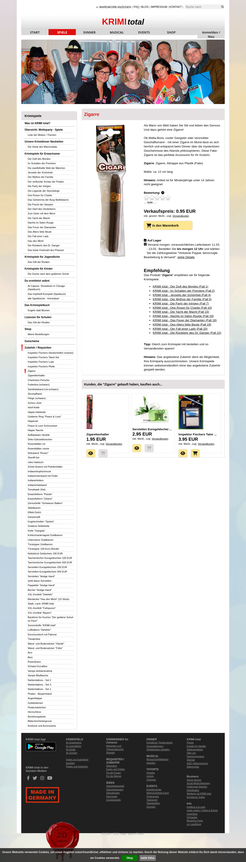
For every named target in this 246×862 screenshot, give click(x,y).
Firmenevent (152, 796)
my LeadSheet (194, 824)
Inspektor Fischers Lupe (41, 361)
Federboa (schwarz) (39, 384)
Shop (28, 329)
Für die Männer (113, 776)
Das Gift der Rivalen (39, 262)
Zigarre (32, 371)
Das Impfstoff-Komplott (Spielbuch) (47, 294)
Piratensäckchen (37, 707)
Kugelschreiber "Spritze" (41, 521)
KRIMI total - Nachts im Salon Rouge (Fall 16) (183, 316)
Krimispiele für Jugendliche (42, 256)
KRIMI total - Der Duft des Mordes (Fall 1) (180, 286)
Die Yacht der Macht (39, 218)
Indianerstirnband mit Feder (43, 476)
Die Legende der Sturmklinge (43, 190)
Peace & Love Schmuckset (42, 425)
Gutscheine (32, 341)
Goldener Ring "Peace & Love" (44, 416)
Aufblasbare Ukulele (39, 435)
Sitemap (191, 760)
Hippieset (33, 421)
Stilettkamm (34, 508)
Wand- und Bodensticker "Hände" (46, 643)
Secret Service (194, 780)
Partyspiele (111, 796)
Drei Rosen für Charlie (40, 195)
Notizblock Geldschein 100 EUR (45, 553)
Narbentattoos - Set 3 (39, 684)
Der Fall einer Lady (38, 236)
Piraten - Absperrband (40, 693)
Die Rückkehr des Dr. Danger (44, 245)
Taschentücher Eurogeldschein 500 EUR (50, 562)
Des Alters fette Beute (39, 231)
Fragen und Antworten (77, 766)
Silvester (110, 752)
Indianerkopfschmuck (39, 471)
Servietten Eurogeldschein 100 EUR (47, 567)
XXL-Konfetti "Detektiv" (40, 594)
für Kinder (71, 749)
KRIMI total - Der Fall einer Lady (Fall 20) (180, 328)
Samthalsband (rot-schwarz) (43, 389)
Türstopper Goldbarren (40, 544)
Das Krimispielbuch (37, 305)
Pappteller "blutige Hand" (41, 585)
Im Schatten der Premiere (42, 163)
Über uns (191, 753)
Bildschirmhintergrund (39, 721)
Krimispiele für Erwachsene (42, 153)
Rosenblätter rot (36, 444)
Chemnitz (151, 780)
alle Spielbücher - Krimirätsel (43, 298)
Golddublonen (35, 703)
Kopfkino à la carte (196, 807)
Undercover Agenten (197, 786)
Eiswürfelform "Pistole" (40, 494)
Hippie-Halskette (37, 412)
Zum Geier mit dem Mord (41, 213)
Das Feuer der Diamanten (42, 227)
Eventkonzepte (153, 789)
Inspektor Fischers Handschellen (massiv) (50, 352)
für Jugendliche (73, 746)
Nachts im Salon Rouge (41, 222)
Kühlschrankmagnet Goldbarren (45, 535)
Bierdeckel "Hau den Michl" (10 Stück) (48, 599)
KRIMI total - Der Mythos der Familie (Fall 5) (182, 299)
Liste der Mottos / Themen (42, 135)
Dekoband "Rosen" (38, 453)
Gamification (193, 790)
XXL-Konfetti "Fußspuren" (42, 608)
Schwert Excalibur (37, 666)
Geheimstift (34, 517)
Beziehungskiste (37, 716)
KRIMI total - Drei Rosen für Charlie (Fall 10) (182, 307)
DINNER (89, 32)
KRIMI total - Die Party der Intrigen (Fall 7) (181, 303)
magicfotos (192, 814)
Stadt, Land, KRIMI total (41, 603)
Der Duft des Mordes (39, 159)
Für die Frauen (113, 773)
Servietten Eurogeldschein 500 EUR (47, 571)
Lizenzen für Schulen (38, 317)
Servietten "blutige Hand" (41, 576)
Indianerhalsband (37, 485)
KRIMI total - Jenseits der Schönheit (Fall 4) (182, 295)
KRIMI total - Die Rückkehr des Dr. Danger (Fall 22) (187, 332)
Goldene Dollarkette (38, 526)
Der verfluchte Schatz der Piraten (46, 181)
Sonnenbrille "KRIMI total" (42, 625)
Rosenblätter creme (38, 448)
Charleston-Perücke (38, 380)
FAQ (136, 7)
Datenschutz (193, 767)
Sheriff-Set (33, 457)
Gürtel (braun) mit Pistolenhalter (45, 466)
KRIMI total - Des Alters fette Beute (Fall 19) (182, 324)
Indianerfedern (36, 480)
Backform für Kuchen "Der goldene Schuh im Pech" (50, 619)
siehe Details (186, 257)
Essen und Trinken (115, 769)
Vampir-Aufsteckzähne (40, 671)
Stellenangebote (195, 749)
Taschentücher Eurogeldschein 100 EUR (50, 558)
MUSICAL (117, 32)
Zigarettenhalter (36, 375)
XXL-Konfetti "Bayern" (40, 612)
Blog (144, 7)
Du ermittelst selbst (37, 280)
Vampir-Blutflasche (38, 675)
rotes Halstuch (35, 462)
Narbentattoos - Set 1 (39, 689)
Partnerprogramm (195, 756)
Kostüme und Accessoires (42, 725)
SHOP (171, 32)
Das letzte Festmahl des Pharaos (46, 250)
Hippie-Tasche (35, 430)
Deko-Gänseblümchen (40, 439)
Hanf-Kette (34, 407)
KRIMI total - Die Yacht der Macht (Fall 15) (181, 311)
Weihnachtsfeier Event (157, 793)
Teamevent (151, 800)
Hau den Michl (35, 241)
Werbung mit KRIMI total (199, 793)
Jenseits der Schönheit (40, 172)
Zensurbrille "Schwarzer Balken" (45, 503)
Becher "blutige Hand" (40, 590)
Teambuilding (153, 803)
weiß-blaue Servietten (39, 580)
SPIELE (62, 32)
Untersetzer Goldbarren (40, 539)
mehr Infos (148, 858)
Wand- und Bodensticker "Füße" (45, 648)
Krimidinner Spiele (196, 797)
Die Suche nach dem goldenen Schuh (48, 273)
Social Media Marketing (198, 783)
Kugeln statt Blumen (39, 310)
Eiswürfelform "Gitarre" (40, 498)
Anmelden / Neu (211, 32)
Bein (30, 657)
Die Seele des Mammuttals (42, 146)
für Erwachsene (73, 742)
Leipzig (150, 776)
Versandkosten (180, 216)
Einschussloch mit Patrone (42, 634)
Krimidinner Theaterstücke (159, 742)
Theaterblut (34, 639)
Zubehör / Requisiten (38, 347)
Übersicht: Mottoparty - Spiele (44, 129)
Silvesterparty (113, 793)
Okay (129, 858)
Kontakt (175, 7)
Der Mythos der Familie (40, 177)
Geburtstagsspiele (115, 786)
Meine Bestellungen (38, 334)
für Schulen (71, 753)
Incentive (150, 807)
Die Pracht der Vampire (40, 204)
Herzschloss (34, 712)
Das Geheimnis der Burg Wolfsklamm (48, 199)
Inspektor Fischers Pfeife (41, 366)
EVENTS (144, 32)
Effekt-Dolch (34, 512)
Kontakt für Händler (196, 746)
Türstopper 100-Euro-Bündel (43, 548)
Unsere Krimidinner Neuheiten (44, 141)
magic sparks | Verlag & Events (202, 810)
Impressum (159, 7)
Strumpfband (35, 393)
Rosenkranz (34, 661)
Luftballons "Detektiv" (39, 629)
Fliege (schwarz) (37, 398)
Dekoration (111, 766)
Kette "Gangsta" (36, 530)
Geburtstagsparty (114, 789)
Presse (190, 742)
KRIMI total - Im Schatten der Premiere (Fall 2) (184, 290)
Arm (30, 652)
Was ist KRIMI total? (37, 123)
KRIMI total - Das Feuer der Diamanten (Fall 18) (185, 320)
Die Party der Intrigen (39, 186)
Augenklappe (35, 698)
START (35, 32)
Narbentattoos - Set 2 (39, 680)
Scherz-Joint (34, 403)
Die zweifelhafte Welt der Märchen (46, 168)
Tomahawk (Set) (36, 489)
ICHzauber (192, 817)
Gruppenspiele (113, 800)
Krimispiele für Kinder (39, 268)
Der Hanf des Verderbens (41, 209)
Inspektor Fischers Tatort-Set (43, 357)
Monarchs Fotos (195, 820)
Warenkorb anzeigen (115, 7)
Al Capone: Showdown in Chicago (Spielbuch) (46, 288)
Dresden (150, 773)
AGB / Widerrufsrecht (197, 763)
